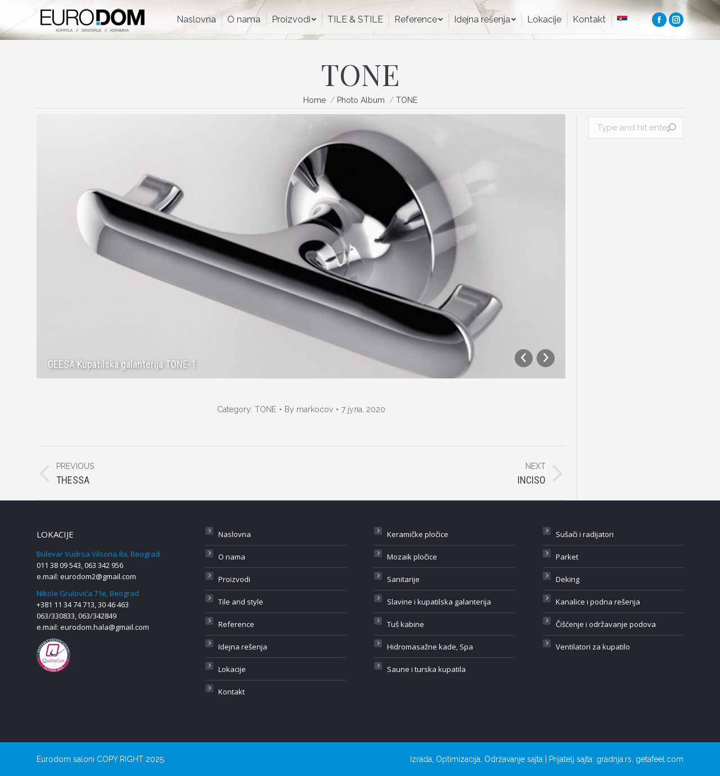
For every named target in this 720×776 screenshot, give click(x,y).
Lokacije (232, 669)
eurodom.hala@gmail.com (104, 627)
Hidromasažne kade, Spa (430, 647)
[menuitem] (196, 19)
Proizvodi (234, 579)
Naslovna (234, 534)
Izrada (421, 759)
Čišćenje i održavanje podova (606, 624)
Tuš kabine (405, 624)
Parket (567, 557)
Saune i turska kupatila (426, 669)
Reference (236, 624)
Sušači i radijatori (585, 534)
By (309, 409)
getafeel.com (659, 759)
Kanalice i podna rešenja (598, 602)
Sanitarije (403, 579)
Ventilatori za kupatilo (593, 647)
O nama (231, 557)
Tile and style (240, 602)
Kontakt (231, 692)
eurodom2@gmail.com (98, 576)
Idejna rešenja (242, 647)
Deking (567, 579)
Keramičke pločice (417, 534)
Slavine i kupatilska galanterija (439, 602)
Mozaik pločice (412, 557)
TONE (265, 409)
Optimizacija (458, 759)
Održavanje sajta (513, 759)
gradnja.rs (614, 759)
